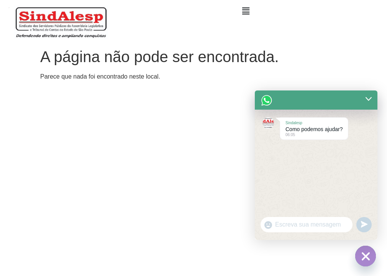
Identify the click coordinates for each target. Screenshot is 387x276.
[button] (246, 11)
